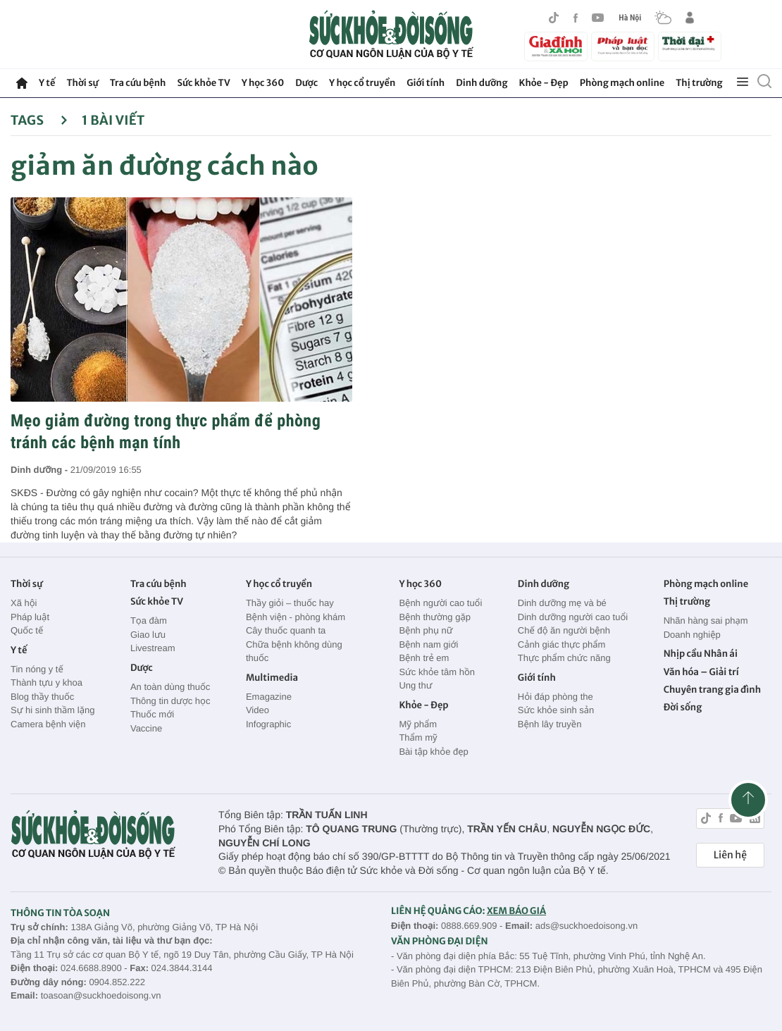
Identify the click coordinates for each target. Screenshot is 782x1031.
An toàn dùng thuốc (170, 686)
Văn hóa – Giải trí (701, 672)
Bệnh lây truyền (550, 724)
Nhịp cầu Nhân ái (701, 653)
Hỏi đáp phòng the (555, 696)
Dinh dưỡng (481, 83)
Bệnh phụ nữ (425, 630)
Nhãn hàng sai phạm (706, 620)
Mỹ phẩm (418, 724)
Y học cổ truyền (362, 83)
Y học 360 (263, 83)
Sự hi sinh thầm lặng (52, 710)
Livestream (152, 648)
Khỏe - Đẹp (544, 83)
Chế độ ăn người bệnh (564, 630)
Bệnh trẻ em (424, 658)
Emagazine (269, 696)
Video (257, 710)
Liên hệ (730, 854)
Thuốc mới (152, 714)
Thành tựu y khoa (46, 682)
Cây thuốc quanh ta (285, 630)
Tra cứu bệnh (138, 83)
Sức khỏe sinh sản (556, 710)
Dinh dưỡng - (40, 469)
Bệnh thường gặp (435, 617)
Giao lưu (148, 634)
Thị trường (699, 83)
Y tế (47, 83)
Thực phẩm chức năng (564, 658)
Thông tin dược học (170, 701)
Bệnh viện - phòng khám (295, 617)
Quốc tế (27, 630)
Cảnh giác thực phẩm (562, 644)
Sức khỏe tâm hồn (437, 672)
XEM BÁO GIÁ (516, 911)
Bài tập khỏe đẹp (433, 751)
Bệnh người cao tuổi (440, 603)
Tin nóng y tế (37, 669)
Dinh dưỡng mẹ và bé (562, 603)
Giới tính (425, 83)
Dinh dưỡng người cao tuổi (573, 617)
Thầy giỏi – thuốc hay (290, 603)
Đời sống (683, 707)
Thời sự (82, 83)
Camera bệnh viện (48, 724)
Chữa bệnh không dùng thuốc (294, 651)
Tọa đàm (148, 620)
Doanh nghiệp (692, 634)
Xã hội (24, 603)
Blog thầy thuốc (42, 696)
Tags (39, 120)
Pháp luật (30, 617)
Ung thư (415, 685)
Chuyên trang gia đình (712, 689)
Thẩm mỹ (418, 737)
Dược (306, 83)
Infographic (268, 724)
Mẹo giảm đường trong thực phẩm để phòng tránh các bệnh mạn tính (166, 431)
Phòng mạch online (622, 83)
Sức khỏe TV (203, 83)
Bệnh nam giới (428, 644)
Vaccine (146, 728)
